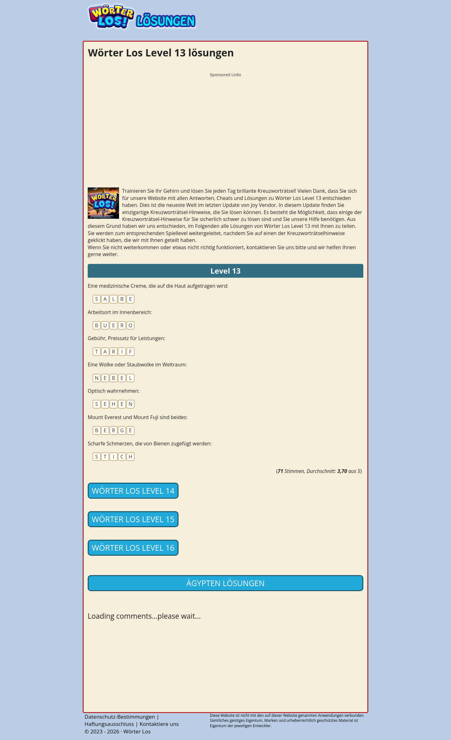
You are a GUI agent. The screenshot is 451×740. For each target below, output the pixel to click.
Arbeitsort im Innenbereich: (120, 312)
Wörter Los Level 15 (133, 519)
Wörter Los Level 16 (133, 547)
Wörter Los (137, 731)
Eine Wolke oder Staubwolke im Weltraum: (137, 364)
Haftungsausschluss (109, 723)
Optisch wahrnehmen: (113, 390)
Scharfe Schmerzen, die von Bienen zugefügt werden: (150, 443)
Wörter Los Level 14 (133, 490)
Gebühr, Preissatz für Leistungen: (126, 338)
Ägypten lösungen (225, 583)
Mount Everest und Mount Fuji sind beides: (138, 417)
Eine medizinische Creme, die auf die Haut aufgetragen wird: (158, 285)
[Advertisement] (225, 124)
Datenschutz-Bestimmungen (120, 716)
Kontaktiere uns (159, 723)
